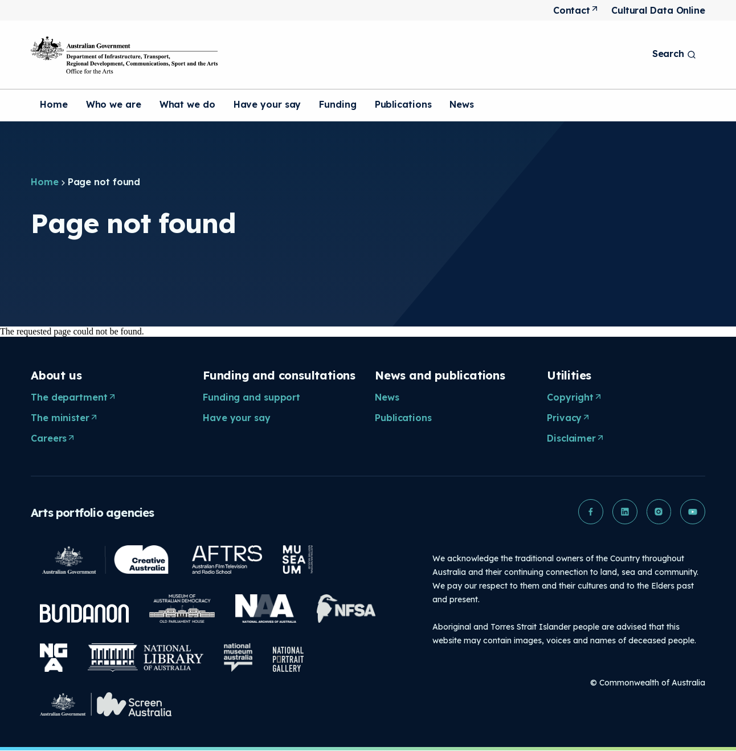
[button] (590, 511)
